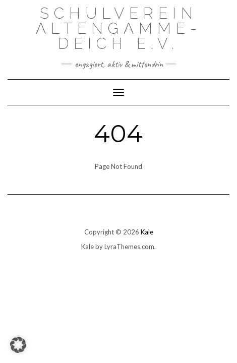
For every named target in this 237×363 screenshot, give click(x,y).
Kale (147, 232)
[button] (18, 345)
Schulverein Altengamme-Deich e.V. (119, 28)
